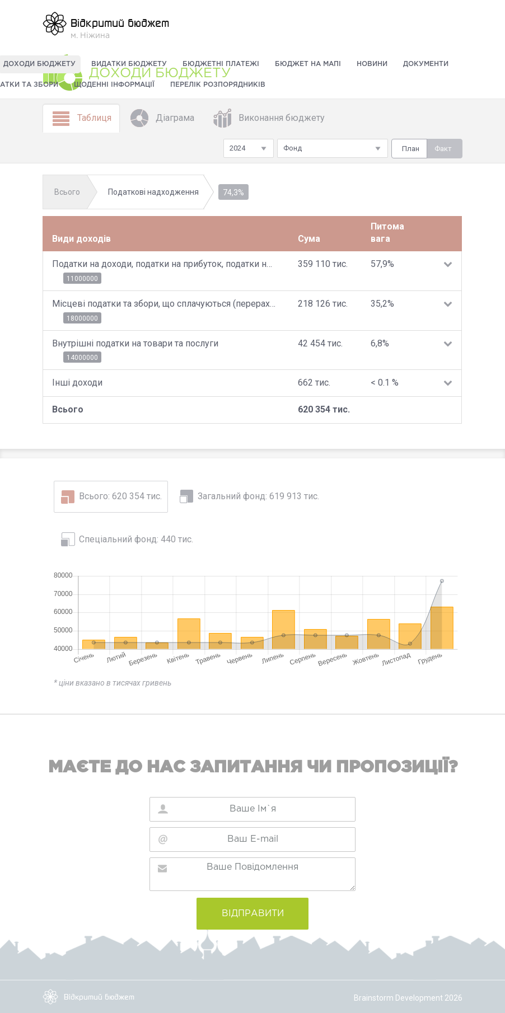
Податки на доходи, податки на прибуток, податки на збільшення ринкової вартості (164, 264)
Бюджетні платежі (221, 64)
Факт (443, 148)
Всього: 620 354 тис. (120, 496)
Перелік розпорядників (217, 85)
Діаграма (161, 118)
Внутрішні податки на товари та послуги (135, 343)
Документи (425, 64)
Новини (372, 64)
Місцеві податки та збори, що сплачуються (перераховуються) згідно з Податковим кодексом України (164, 303)
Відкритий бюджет (88, 997)
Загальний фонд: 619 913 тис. (258, 496)
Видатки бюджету (129, 64)
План (410, 148)
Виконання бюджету (268, 118)
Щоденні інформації (114, 85)
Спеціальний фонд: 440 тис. (136, 539)
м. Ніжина (106, 25)
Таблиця (81, 118)
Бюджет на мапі (308, 64)
